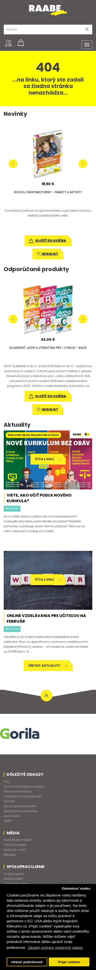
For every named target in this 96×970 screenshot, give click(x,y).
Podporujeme (14, 874)
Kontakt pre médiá (17, 840)
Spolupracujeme (16, 884)
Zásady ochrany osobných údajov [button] (55, 947)
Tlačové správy (15, 845)
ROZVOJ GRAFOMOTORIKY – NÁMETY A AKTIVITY (48, 192)
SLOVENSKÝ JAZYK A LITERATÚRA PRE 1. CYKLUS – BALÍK (48, 348)
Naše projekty (13, 879)
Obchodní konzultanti (20, 806)
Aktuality (10, 854)
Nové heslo (12, 816)
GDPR (8, 821)
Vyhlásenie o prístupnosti (23, 796)
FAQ (6, 781)
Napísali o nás (15, 850)
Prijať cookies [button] (69, 962)
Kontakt (9, 801)
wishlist (47, 253)
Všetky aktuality (47, 665)
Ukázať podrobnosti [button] (27, 962)
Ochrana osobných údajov (24, 786)
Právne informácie (17, 791)
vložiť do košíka (47, 240)
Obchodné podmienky (20, 811)
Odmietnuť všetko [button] (76, 888)
